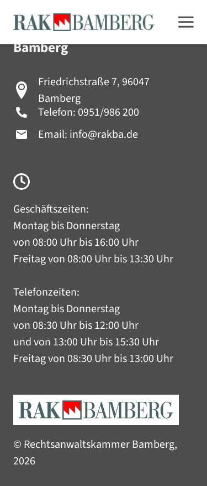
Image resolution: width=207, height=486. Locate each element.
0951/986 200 (108, 112)
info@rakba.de (104, 134)
